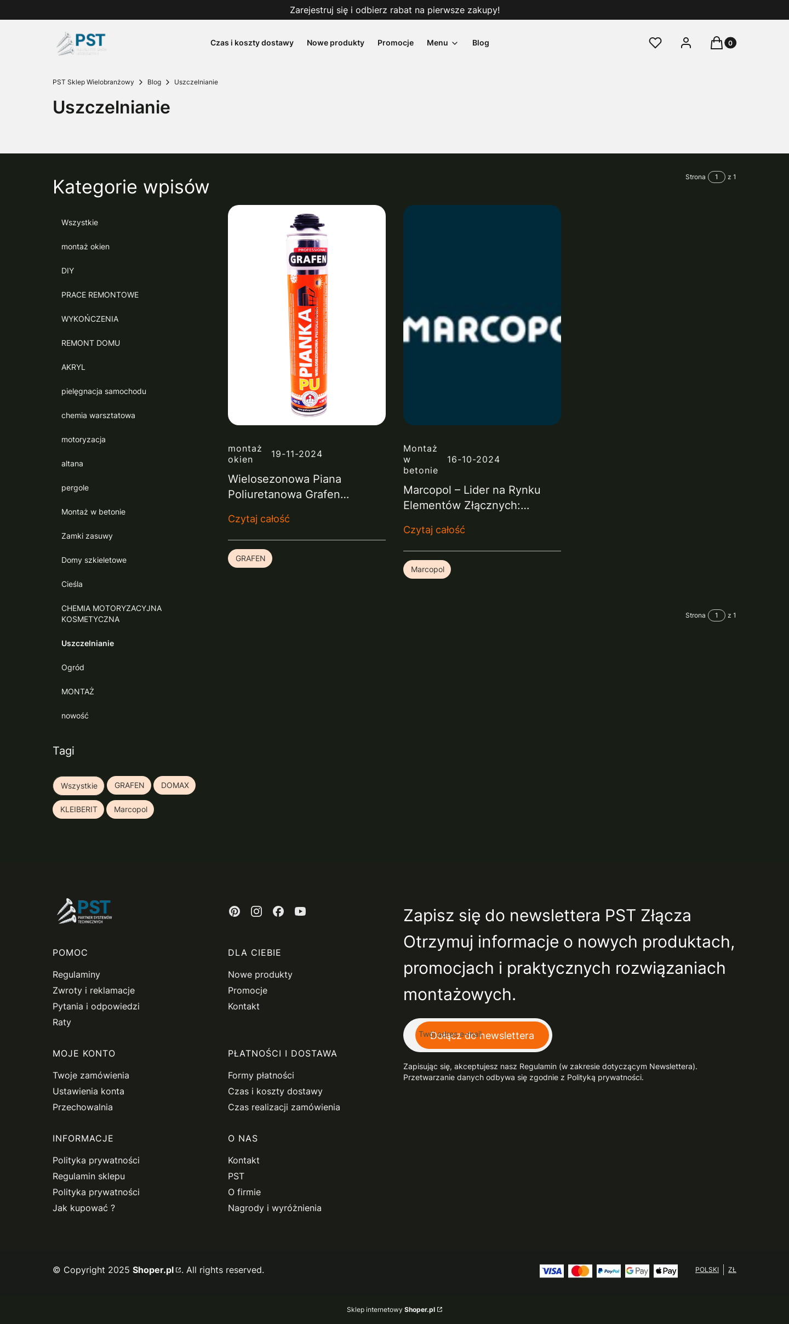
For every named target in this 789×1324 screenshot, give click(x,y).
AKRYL (73, 367)
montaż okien (85, 246)
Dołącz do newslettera (482, 1035)
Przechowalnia (83, 1107)
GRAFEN (251, 558)
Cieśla (72, 584)
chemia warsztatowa (98, 415)
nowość (75, 715)
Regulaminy (76, 974)
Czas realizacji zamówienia (284, 1107)
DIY (67, 270)
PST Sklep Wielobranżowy (93, 82)
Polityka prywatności (96, 1160)
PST (236, 1176)
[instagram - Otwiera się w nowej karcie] (256, 911)
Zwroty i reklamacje (94, 990)
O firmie (244, 1191)
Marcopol (427, 569)
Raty (62, 1022)
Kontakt (244, 1006)
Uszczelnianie (87, 643)
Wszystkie (79, 222)
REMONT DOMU (90, 342)
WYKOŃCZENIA (89, 318)
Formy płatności (261, 1075)
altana (72, 463)
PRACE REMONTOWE (100, 294)
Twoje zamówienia (91, 1075)
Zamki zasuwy (87, 535)
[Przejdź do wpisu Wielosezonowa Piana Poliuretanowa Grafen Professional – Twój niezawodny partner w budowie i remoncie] (307, 315)
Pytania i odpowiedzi (96, 1006)
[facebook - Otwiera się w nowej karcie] (278, 911)
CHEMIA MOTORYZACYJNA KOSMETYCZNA (111, 613)
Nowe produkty (260, 974)
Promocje (247, 990)
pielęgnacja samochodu (103, 391)
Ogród (72, 667)
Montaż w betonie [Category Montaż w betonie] (420, 459)
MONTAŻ (77, 691)
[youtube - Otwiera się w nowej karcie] (300, 911)
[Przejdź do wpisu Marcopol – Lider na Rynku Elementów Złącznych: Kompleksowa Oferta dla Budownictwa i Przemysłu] (482, 315)
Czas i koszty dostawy (275, 1091)
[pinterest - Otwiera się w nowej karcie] (234, 911)
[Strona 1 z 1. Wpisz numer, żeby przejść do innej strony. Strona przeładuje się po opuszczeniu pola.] (716, 177)
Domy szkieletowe (94, 559)
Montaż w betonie (93, 511)
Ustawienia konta (88, 1091)
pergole (75, 487)
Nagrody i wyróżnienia (275, 1207)
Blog (154, 82)
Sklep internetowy (391, 1309)
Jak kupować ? (84, 1207)
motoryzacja (83, 439)
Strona (695, 177)
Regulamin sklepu (89, 1176)
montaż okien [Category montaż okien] (245, 454)
